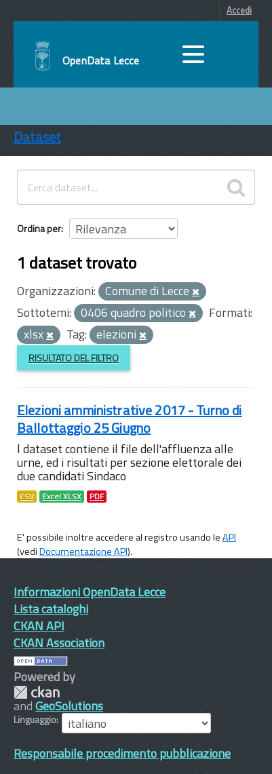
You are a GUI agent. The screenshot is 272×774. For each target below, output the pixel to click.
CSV (27, 496)
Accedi (239, 10)
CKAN (37, 692)
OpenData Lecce (100, 60)
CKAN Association (59, 643)
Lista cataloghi (51, 609)
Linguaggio (35, 720)
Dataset (37, 136)
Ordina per (39, 228)
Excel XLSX (61, 496)
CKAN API (39, 626)
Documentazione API (83, 551)
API (229, 537)
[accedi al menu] (193, 54)
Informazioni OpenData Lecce (90, 592)
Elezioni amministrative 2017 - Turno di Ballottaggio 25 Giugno (129, 419)
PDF (97, 496)
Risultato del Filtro (73, 358)
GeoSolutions (69, 706)
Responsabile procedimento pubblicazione (122, 753)
